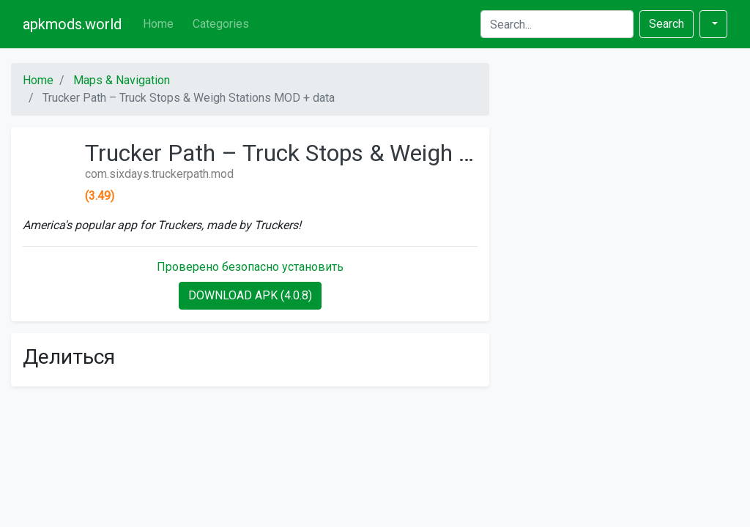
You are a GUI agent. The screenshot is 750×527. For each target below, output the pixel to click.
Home (158, 24)
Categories (221, 24)
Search (666, 24)
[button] (713, 24)
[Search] (557, 24)
